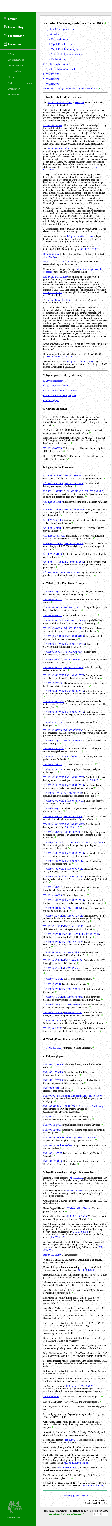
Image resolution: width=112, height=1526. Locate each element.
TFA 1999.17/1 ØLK (53, 997)
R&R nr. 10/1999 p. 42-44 (75, 1463)
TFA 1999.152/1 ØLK (53, 842)
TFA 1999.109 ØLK (52, 895)
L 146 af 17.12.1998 (52, 292)
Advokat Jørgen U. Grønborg (75, 1495)
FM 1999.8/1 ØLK (73, 1012)
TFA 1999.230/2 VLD (53, 748)
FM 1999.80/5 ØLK (73, 543)
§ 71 (45, 110)
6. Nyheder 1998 (51, 79)
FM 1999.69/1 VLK (74, 777)
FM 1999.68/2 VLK (52, 1125)
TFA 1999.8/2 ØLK (52, 1020)
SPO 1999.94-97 (51, 1396)
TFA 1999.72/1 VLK (53, 926)
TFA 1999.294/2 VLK (53, 675)
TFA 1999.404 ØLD (52, 615)
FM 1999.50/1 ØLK (74, 824)
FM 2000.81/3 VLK (73, 475)
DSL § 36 (93, 780)
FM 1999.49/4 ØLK (94, 842)
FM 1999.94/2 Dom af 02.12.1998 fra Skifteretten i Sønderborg (73, 1106)
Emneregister (15, 65)
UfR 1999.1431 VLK (53, 520)
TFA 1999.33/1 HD (70, 572)
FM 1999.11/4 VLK (71, 934)
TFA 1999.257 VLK (52, 722)
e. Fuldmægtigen (57, 59)
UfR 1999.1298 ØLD (53, 528)
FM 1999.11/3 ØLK (71, 908)
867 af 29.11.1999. (89, 249)
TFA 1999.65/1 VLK (53, 968)
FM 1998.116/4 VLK (75, 876)
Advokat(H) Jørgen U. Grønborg (66, 1513)
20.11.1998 (80, 361)
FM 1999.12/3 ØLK (52, 1129)
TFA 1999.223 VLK (52, 769)
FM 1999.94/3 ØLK (74, 636)
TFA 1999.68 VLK (52, 942)
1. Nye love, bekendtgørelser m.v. (59, 29)
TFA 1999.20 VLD (52, 989)
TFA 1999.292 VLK (52, 683)
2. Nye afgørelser (51, 34)
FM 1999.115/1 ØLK (75, 620)
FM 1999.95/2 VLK (72, 652)
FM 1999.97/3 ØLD (52, 1088)
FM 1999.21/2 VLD (94, 491)
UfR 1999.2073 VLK (53, 475)
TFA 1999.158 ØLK (52, 832)
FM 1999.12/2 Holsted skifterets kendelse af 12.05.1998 (69, 1137)
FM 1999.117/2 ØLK (53, 1072)
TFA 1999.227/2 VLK (53, 756)
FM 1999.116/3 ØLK (73, 628)
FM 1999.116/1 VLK (73, 667)
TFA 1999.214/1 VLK (53, 785)
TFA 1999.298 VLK (52, 667)
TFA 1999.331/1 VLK (53, 644)
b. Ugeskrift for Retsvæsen (61, 44)
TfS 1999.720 (49, 256)
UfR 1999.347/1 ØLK (53, 562)
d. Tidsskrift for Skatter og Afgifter (65, 54)
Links (11, 77)
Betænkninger (16, 59)
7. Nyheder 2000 (51, 83)
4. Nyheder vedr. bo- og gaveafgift (59, 69)
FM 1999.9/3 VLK (74, 868)
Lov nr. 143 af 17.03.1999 (55, 277)
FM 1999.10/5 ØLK (74, 562)
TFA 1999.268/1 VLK (53, 691)
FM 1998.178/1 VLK (72, 942)
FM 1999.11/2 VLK (73, 916)
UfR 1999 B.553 (86, 1270)
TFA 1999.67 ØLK (52, 952)
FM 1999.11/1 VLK (73, 926)
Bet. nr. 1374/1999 (52, 1255)
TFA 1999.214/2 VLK (53, 777)
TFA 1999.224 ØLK (52, 764)
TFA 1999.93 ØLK (52, 908)
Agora (11, 53)
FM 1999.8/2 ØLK (71, 952)
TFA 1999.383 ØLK (52, 628)
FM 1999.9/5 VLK (74, 861)
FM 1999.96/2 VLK (74, 675)
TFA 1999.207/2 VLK (53, 801)
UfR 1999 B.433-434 (77, 1216)
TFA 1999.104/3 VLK (53, 900)
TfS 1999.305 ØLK (74, 842)
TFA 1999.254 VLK (52, 730)
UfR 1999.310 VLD (74, 491)
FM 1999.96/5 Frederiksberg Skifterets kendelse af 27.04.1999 (72, 1096)
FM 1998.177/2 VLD (72, 989)
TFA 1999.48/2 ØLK (53, 979)
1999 (80, 236)
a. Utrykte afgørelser (58, 39)
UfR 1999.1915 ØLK (53, 501)
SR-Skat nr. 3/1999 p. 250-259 (80, 1386)
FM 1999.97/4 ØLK (72, 740)
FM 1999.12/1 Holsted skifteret (58, 1145)
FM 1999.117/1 (58, 1237)
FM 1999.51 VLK (90, 934)
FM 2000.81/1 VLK (73, 483)
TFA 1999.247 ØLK (52, 740)
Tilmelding (14, 94)
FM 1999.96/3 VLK (72, 659)
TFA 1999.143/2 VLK (53, 868)
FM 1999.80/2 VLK (74, 756)
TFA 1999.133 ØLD (52, 887)
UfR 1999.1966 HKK (53, 491)
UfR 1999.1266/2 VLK (54, 535)
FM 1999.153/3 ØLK (53, 1064)
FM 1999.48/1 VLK (74, 853)
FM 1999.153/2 (76, 1178)
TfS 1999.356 (71, 1440)
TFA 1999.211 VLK (52, 793)
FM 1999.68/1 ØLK (72, 816)
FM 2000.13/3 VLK (74, 691)
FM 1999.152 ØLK (72, 607)
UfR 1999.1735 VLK (53, 509)
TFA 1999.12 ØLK (52, 1004)
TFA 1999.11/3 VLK (53, 1012)
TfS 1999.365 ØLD (52, 1048)
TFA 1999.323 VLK (52, 652)
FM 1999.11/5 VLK (52, 1153)
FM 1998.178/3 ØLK (74, 997)
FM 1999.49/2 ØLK (72, 832)
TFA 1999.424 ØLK (52, 591)
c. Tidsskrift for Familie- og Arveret (66, 49)
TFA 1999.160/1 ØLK (53, 824)
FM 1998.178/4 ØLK (72, 1004)
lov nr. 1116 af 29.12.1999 (60, 102)
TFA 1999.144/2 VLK (53, 861)
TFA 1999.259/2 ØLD (53, 701)
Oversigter (14, 88)
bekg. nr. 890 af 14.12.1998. (60, 356)
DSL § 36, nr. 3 (72, 827)
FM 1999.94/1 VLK (72, 793)
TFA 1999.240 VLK (52, 448)
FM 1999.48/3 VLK (74, 801)
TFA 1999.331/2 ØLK (53, 636)
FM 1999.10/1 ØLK (52, 1161)
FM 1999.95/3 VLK (72, 730)
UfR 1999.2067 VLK (53, 483)
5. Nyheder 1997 (51, 74)
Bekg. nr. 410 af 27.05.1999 (56, 261)
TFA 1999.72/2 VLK (53, 916)
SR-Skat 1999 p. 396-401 (79, 1208)
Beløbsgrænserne (51, 254)
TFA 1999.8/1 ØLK (52, 1028)
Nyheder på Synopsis (20, 82)
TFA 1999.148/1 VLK (53, 853)
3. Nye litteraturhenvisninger (56, 64)
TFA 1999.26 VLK (52, 984)
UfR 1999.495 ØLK (52, 554)
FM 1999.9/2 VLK (73, 968)
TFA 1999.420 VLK (52, 599)
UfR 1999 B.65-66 (67, 1467)
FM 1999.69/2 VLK (74, 785)
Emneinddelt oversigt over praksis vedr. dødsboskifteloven (70, 88)
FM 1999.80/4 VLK (52, 1116)
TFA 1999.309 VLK (52, 659)
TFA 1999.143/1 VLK (53, 876)
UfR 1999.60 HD (51, 572)
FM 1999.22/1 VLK (74, 900)
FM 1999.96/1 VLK (74, 712)
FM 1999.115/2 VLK (53, 1080)
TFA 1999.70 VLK (52, 934)
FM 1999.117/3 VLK (75, 644)
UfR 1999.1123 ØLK (53, 543)
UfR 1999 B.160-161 (93, 1485)
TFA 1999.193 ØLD (52, 808)
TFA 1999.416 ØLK (52, 607)
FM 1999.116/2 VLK (74, 509)
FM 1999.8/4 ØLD (73, 960)
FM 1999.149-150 (73, 1190)
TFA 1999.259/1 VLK (53, 712)
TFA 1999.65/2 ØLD (53, 960)
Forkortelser (15, 71)
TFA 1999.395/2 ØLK (53, 620)
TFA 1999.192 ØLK (52, 816)
